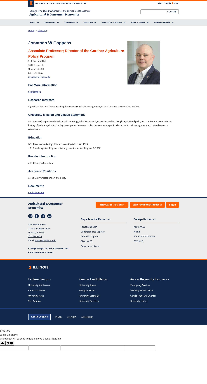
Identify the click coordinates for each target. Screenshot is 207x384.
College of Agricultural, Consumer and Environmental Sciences (59, 11)
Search (173, 11)
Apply (168, 3)
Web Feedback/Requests (147, 205)
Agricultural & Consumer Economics (54, 15)
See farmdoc (34, 91)
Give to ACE (86, 241)
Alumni (137, 231)
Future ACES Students (144, 236)
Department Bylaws (90, 246)
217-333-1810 (35, 236)
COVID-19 (138, 241)
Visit (160, 3)
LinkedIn (49, 216)
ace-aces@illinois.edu (45, 240)
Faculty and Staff (89, 227)
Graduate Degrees (90, 236)
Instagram (30, 216)
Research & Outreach (112, 22)
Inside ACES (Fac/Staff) (112, 205)
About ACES (139, 227)
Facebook (37, 216)
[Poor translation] (9, 343)
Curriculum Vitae (36, 192)
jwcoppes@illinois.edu (39, 77)
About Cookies (39, 317)
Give (176, 3)
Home (31, 30)
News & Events (138, 22)
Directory (88, 22)
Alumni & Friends (162, 22)
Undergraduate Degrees (93, 231)
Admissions (49, 22)
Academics (69, 22)
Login (172, 205)
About (33, 22)
